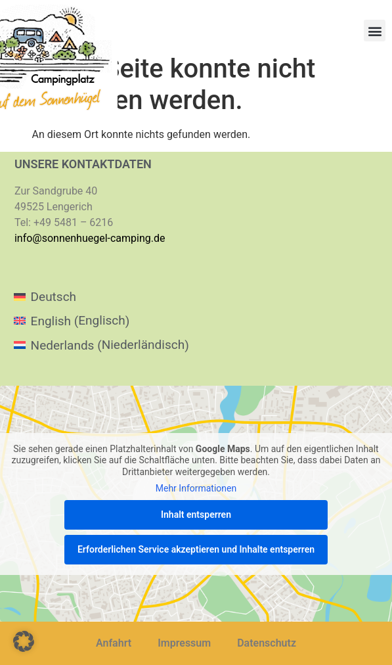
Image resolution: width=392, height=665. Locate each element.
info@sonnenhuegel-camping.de (89, 238)
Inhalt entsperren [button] (196, 514)
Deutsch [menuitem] (53, 296)
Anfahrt (113, 643)
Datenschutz (266, 643)
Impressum (184, 643)
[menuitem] (101, 297)
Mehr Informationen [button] (196, 488)
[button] (374, 30)
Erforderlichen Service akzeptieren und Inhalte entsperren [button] (196, 548)
